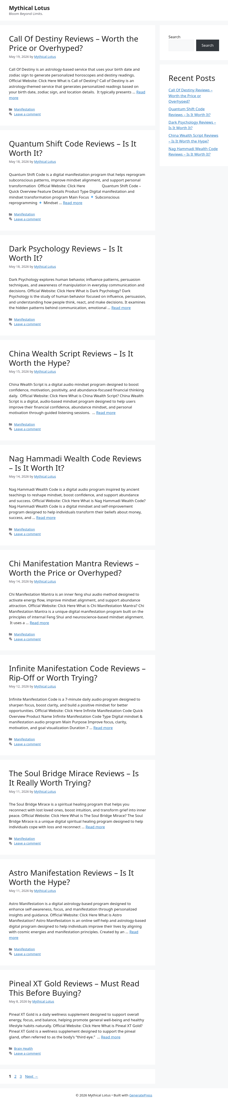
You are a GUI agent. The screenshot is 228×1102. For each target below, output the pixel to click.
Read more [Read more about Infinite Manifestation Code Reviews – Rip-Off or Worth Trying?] (103, 727)
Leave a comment (27, 114)
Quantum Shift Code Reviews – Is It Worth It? (72, 148)
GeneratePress (140, 1095)
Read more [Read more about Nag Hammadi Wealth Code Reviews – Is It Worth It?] (46, 517)
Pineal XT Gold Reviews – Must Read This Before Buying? (74, 988)
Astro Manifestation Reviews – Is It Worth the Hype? (71, 877)
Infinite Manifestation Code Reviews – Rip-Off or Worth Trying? (77, 673)
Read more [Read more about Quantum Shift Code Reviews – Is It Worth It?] (72, 202)
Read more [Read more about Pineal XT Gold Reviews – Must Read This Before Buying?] (110, 1037)
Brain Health (23, 1048)
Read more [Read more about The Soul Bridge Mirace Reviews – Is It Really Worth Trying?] (95, 826)
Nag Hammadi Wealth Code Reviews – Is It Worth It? (75, 463)
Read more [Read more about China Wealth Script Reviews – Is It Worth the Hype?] (106, 412)
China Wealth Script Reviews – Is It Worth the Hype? (71, 358)
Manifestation (24, 109)
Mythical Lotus (29, 8)
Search (175, 36)
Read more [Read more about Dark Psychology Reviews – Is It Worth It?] (121, 307)
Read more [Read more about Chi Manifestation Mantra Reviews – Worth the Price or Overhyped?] (39, 622)
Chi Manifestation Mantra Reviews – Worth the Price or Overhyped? (74, 568)
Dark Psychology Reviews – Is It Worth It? (65, 253)
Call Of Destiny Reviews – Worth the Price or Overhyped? (73, 43)
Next (31, 1076)
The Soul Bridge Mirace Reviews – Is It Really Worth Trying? (74, 778)
